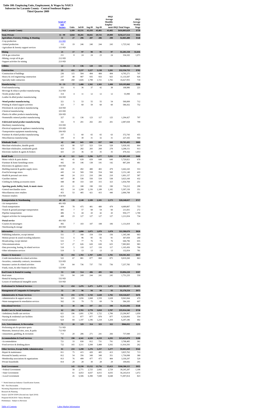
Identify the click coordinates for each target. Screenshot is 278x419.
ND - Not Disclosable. (10, 386)
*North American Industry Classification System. (21, 383)
